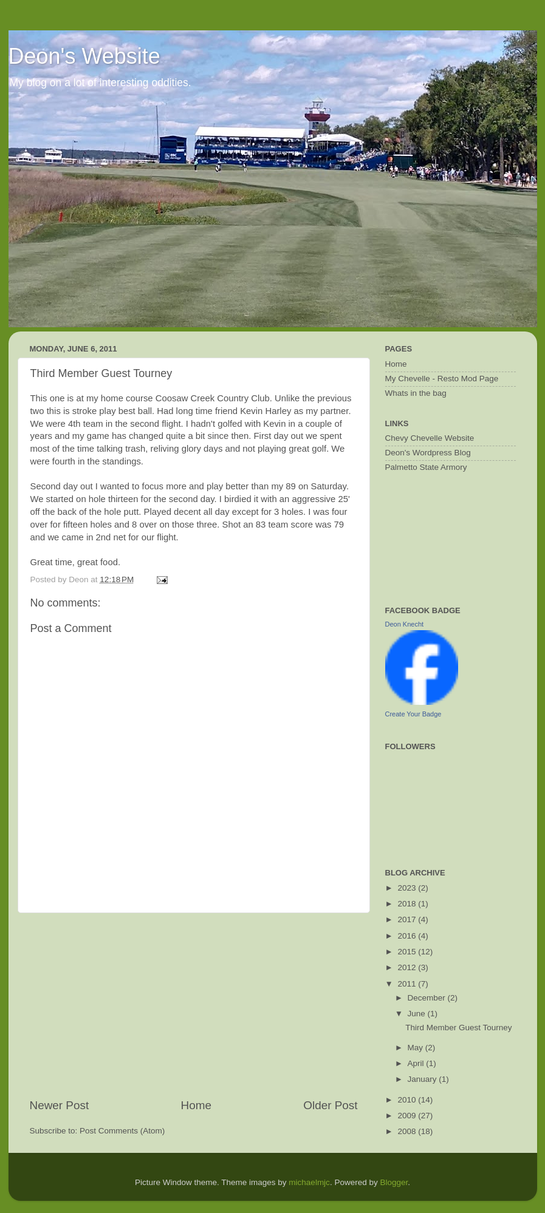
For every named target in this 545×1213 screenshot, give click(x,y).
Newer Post (59, 1105)
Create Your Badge (413, 714)
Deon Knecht (404, 624)
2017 (407, 919)
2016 (407, 935)
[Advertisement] (194, 1005)
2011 (407, 983)
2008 (407, 1131)
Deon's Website (84, 56)
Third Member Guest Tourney (458, 1027)
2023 (407, 887)
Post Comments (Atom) (122, 1130)
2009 (407, 1115)
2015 (407, 951)
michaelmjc (309, 1182)
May (416, 1047)
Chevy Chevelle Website (430, 438)
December (428, 997)
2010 (407, 1099)
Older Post (330, 1105)
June (418, 1013)
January (423, 1079)
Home (196, 1105)
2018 (407, 903)
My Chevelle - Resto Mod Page (442, 378)
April (417, 1063)
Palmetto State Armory (426, 467)
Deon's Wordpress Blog (428, 452)
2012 (407, 967)
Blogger (394, 1182)
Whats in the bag (416, 393)
